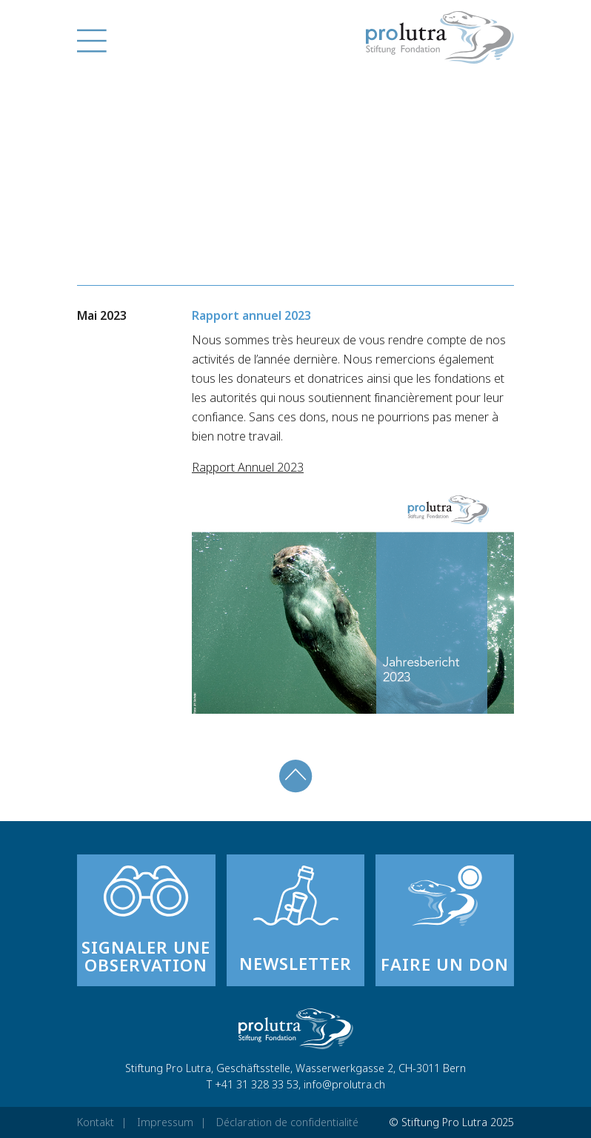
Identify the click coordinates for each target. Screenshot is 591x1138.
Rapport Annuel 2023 (248, 467)
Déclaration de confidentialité (287, 1122)
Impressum (165, 1122)
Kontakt (95, 1122)
